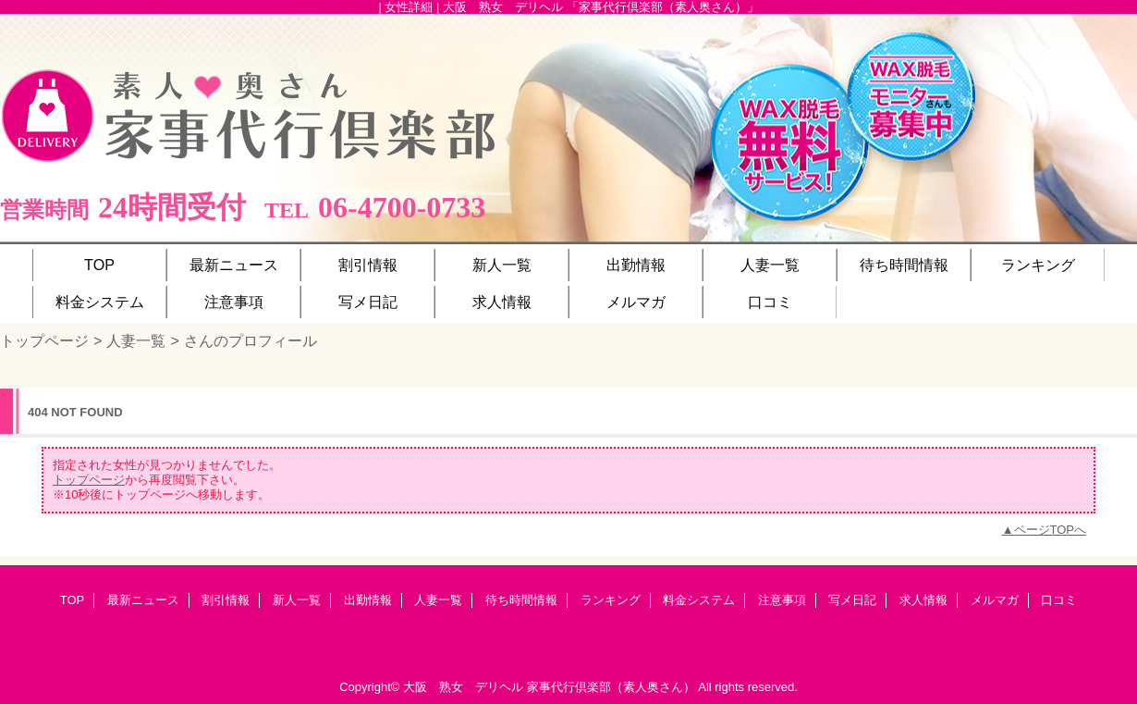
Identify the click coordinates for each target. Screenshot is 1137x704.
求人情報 (923, 600)
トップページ (44, 340)
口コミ (1059, 600)
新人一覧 (297, 600)
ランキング (611, 600)
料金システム (699, 600)
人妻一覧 (135, 340)
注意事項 (782, 600)
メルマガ (995, 600)
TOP (99, 264)
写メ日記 (852, 600)
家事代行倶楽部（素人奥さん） (611, 687)
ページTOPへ (1050, 530)
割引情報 (226, 600)
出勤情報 (368, 600)
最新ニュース (143, 600)
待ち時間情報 (521, 600)
